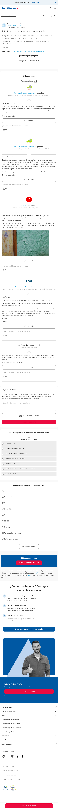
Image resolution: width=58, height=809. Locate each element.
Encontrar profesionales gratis (29, 562)
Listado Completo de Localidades (12, 731)
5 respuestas (6, 51)
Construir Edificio (11, 474)
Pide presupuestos (29, 806)
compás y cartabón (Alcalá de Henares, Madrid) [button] (24, 95)
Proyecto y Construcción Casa (15, 448)
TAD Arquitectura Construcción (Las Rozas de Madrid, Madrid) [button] (24, 289)
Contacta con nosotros (8, 751)
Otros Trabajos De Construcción (16, 453)
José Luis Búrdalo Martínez (24, 93)
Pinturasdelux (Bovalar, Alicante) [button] (24, 208)
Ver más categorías (29, 546)
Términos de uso (8, 766)
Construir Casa (10, 443)
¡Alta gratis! (35, 2)
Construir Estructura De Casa (15, 459)
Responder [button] (29, 121)
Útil (5, 130)
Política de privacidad (10, 770)
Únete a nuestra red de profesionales (29, 629)
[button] (29, 707)
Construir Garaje (10, 464)
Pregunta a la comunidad (29, 61)
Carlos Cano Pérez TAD (24, 287)
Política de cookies (9, 775)
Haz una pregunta (49, 16)
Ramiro (24, 205)
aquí (36, 573)
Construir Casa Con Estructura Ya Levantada (20, 469)
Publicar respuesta (29, 422)
